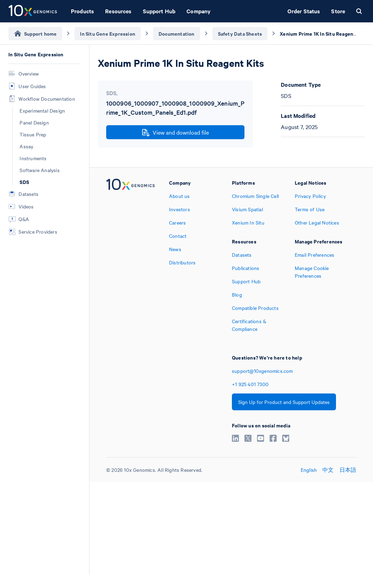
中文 (328, 469)
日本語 (348, 469)
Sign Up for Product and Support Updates (284, 401)
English (309, 469)
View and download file (175, 132)
